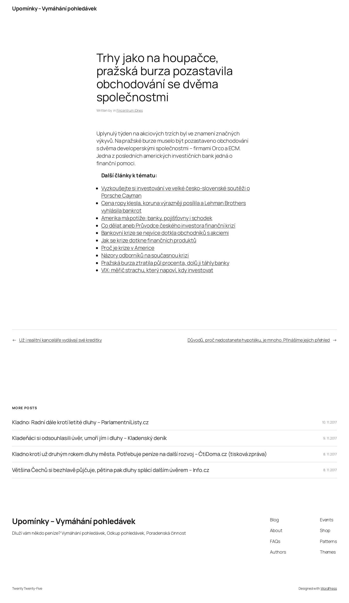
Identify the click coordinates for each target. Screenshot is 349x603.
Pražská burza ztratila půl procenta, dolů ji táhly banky (165, 262)
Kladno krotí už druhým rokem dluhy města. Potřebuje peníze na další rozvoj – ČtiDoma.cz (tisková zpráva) (139, 454)
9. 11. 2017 (330, 438)
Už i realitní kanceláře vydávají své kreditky (60, 340)
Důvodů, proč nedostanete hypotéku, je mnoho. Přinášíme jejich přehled (259, 340)
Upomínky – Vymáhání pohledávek (54, 8)
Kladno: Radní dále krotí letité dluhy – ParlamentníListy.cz (80, 422)
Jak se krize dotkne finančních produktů (148, 240)
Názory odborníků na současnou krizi (145, 255)
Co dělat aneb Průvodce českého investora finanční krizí (168, 225)
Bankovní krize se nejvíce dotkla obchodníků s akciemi (165, 232)
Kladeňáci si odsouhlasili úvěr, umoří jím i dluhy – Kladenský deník (89, 438)
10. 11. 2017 (329, 422)
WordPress (329, 588)
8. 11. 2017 (330, 454)
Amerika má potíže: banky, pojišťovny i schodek (156, 218)
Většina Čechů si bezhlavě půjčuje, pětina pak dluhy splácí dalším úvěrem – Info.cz (110, 470)
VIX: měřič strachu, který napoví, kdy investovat (157, 270)
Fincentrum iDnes (130, 110)
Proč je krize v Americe (128, 247)
